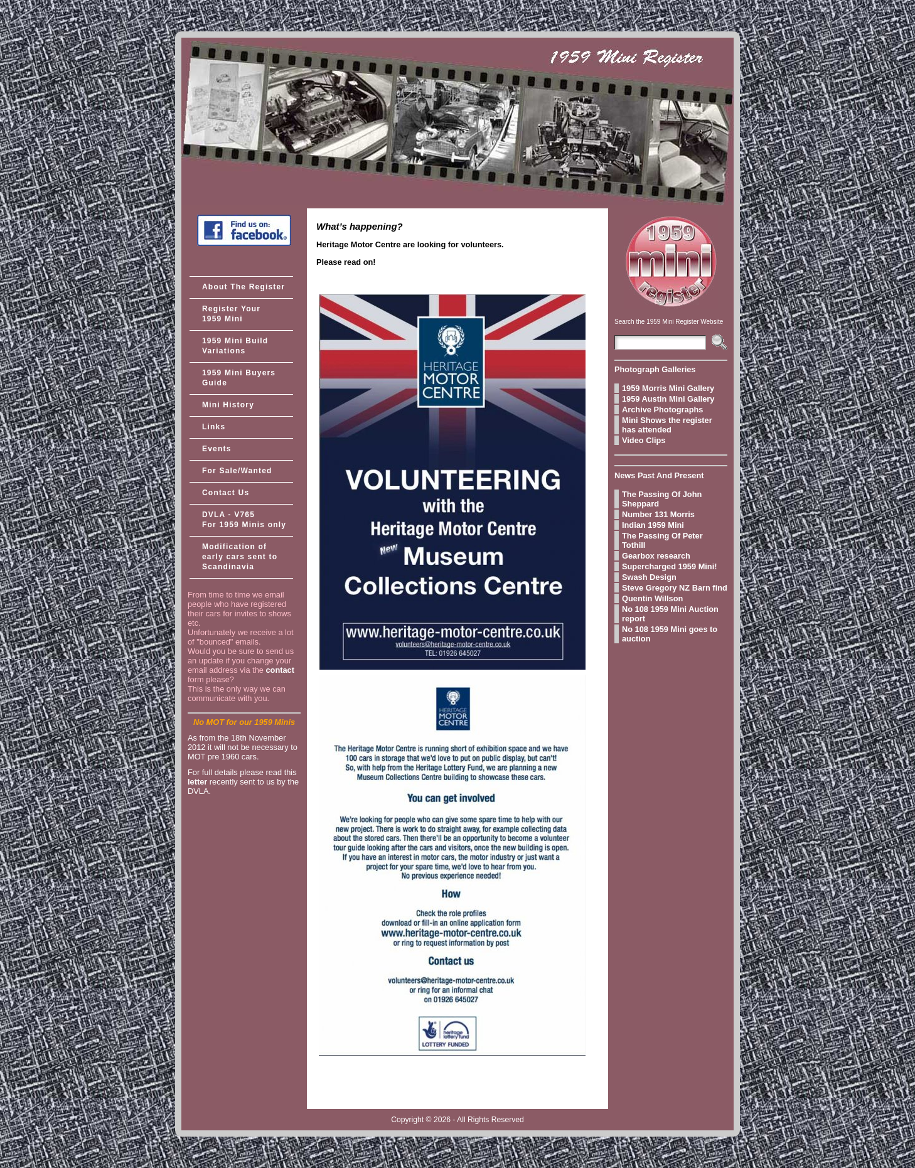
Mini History (228, 404)
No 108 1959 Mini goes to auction (669, 633)
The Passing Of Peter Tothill (662, 540)
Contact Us (225, 492)
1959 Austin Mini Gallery (668, 399)
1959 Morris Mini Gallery (668, 388)
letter (197, 781)
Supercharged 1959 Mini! (669, 566)
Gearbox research (656, 555)
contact (279, 670)
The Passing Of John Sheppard (662, 499)
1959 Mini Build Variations (235, 345)
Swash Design (649, 577)
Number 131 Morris (658, 514)
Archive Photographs (662, 409)
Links (213, 426)
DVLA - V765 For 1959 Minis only (244, 519)
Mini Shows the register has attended (667, 424)
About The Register (243, 286)
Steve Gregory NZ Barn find (674, 587)
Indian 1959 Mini (653, 525)
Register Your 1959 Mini (231, 313)
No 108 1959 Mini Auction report (670, 613)
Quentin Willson (652, 598)
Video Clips (643, 440)
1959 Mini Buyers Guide (239, 377)
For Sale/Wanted (237, 470)
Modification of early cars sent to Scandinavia (239, 556)
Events (217, 448)
